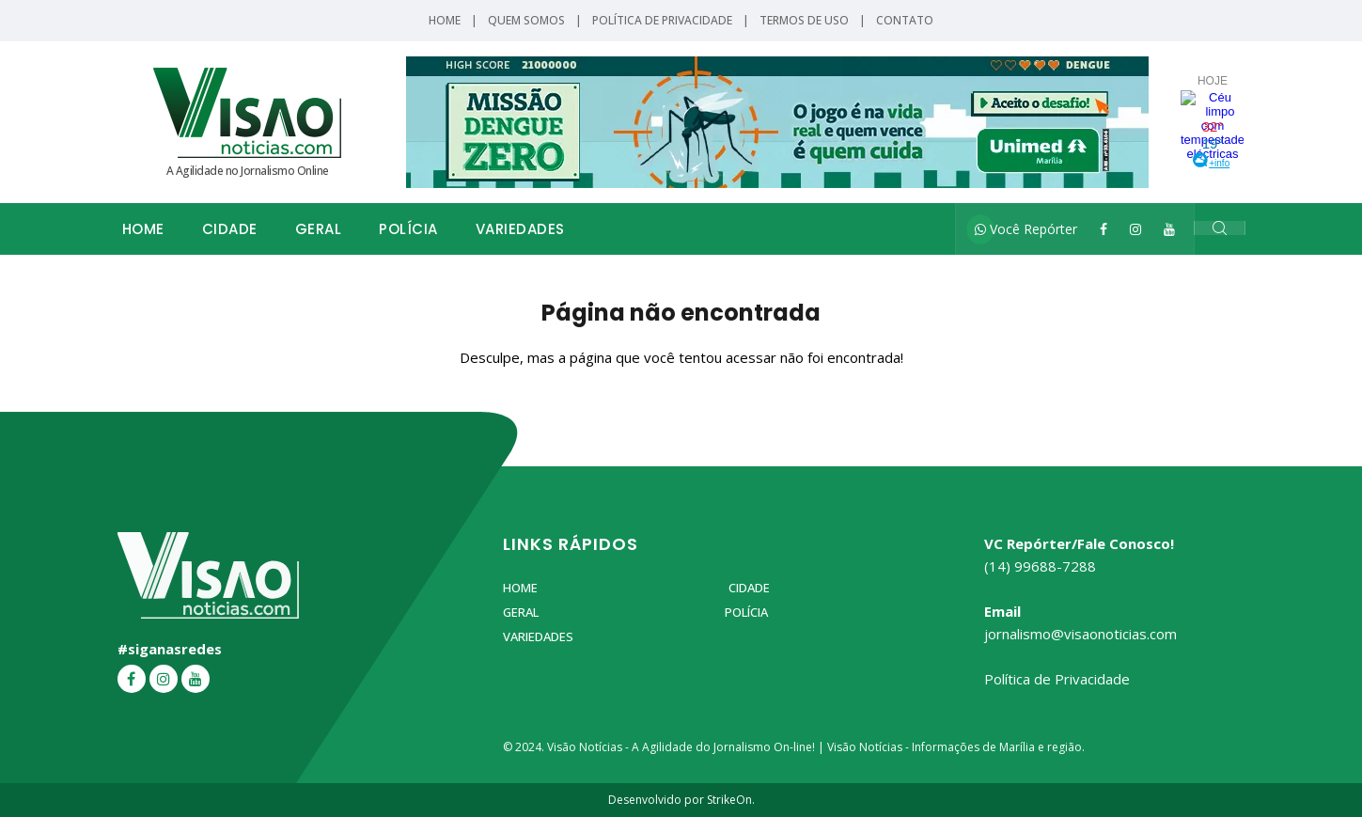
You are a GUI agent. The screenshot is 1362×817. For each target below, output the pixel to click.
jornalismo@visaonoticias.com (1080, 633)
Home (445, 20)
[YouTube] (1169, 229)
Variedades (520, 229)
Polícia (408, 229)
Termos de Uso (804, 20)
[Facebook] (1103, 229)
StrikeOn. (731, 800)
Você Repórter (1026, 229)
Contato (904, 20)
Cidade (230, 229)
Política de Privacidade (662, 20)
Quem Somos (526, 20)
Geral (318, 229)
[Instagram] (1135, 229)
